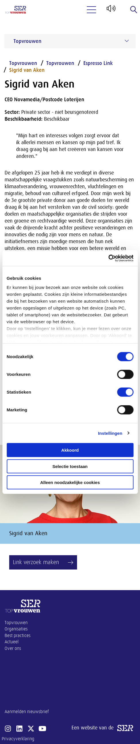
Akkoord (70, 450)
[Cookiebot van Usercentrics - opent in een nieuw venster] (108, 258)
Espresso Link (98, 63)
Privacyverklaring (18, 739)
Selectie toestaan (70, 466)
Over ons (13, 648)
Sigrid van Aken (27, 70)
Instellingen (110, 432)
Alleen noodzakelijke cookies (70, 482)
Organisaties (16, 629)
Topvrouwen (23, 63)
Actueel (12, 641)
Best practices (17, 635)
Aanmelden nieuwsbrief (27, 711)
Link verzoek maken (36, 562)
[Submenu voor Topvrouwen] (126, 40)
